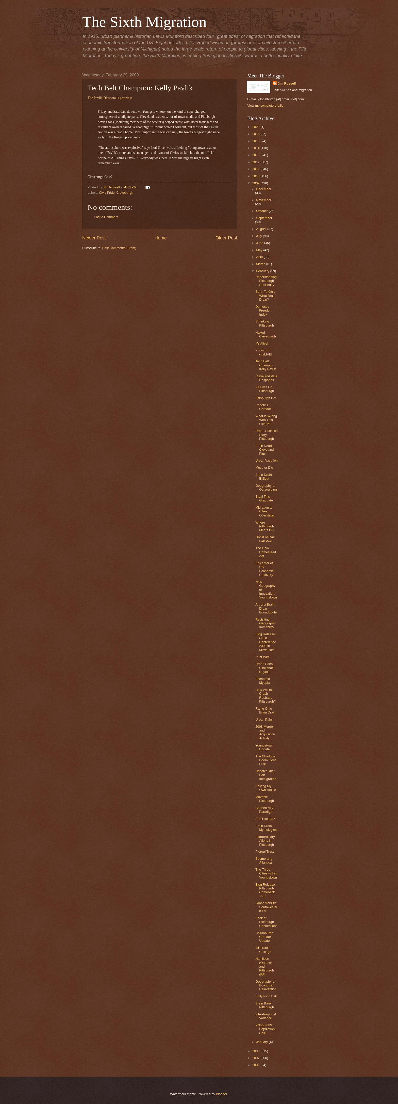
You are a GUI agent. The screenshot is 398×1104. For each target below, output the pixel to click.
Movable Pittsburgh (264, 799)
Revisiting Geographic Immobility (265, 623)
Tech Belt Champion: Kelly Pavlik (265, 365)
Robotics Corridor (263, 407)
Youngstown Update (264, 747)
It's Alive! (261, 343)
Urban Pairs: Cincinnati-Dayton (265, 668)
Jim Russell (287, 83)
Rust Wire (262, 657)
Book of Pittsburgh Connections (266, 922)
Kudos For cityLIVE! (263, 352)
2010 (256, 176)
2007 (256, 1058)
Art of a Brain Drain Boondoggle (266, 608)
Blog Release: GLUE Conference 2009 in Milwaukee (265, 642)
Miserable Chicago (263, 949)
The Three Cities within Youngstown (266, 873)
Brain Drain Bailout (263, 476)
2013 (256, 155)
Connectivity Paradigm (264, 810)
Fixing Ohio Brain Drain (265, 710)
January (262, 1042)
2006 (256, 1065)
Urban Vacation (266, 460)
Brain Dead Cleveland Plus (264, 450)
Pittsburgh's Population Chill (265, 1029)
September (264, 218)
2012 (256, 162)
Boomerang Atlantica (263, 860)
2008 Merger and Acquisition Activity (265, 732)
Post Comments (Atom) (119, 248)
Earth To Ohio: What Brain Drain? (265, 295)
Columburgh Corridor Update (264, 937)
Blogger (221, 1094)
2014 (256, 148)
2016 (256, 134)
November (263, 200)
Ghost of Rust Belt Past (265, 539)
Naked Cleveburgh (265, 334)
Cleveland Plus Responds (266, 378)
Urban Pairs (264, 719)
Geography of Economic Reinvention (265, 985)
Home (161, 237)
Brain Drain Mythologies (266, 828)
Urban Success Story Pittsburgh (266, 435)
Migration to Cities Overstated (265, 511)
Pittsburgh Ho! (265, 398)
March (261, 264)
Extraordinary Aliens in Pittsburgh (265, 841)
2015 (256, 141)
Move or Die (264, 467)
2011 (256, 169)
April (259, 257)
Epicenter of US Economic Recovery (264, 569)
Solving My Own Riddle (265, 788)
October (262, 211)
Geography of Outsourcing (266, 487)
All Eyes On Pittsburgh (264, 389)
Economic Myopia (262, 681)
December (263, 189)
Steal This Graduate (264, 498)
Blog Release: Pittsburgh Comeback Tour (265, 890)
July (259, 236)
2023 (256, 127)
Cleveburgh (125, 192)
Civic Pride (107, 192)
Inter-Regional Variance (265, 1016)
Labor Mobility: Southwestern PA (266, 907)
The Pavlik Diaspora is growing (109, 98)
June (260, 243)
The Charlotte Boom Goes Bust (265, 760)
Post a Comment (106, 217)
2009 (256, 183)
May (259, 250)
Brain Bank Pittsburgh (264, 1005)
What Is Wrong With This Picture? (266, 420)
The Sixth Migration (144, 21)
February (263, 271)
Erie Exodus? (265, 819)
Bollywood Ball (266, 996)
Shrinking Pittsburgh (264, 323)
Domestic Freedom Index (263, 310)
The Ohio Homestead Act (265, 552)
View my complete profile (265, 105)
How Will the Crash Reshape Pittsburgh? (265, 695)
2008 (256, 1051)
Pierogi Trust (264, 851)
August (261, 229)
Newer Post (94, 237)
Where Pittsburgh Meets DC (264, 526)
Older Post (226, 237)
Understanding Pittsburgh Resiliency (266, 281)
